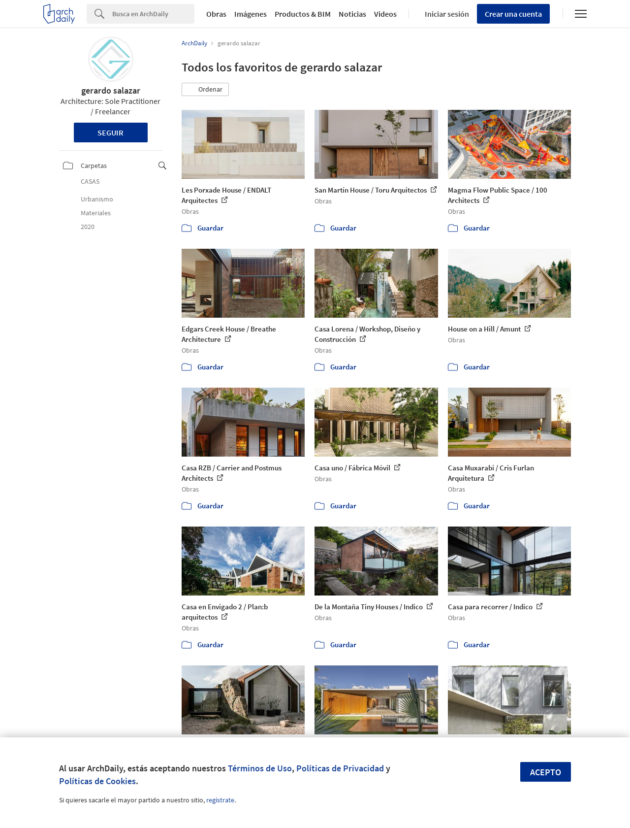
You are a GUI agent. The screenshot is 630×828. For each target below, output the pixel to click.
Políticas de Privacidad (340, 768)
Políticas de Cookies (97, 781)
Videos (385, 14)
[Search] (153, 14)
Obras (216, 14)
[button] (205, 90)
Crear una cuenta (513, 14)
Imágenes (250, 14)
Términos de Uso (260, 768)
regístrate (220, 799)
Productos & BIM (303, 14)
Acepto (545, 772)
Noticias (352, 14)
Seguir (110, 132)
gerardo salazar (110, 90)
